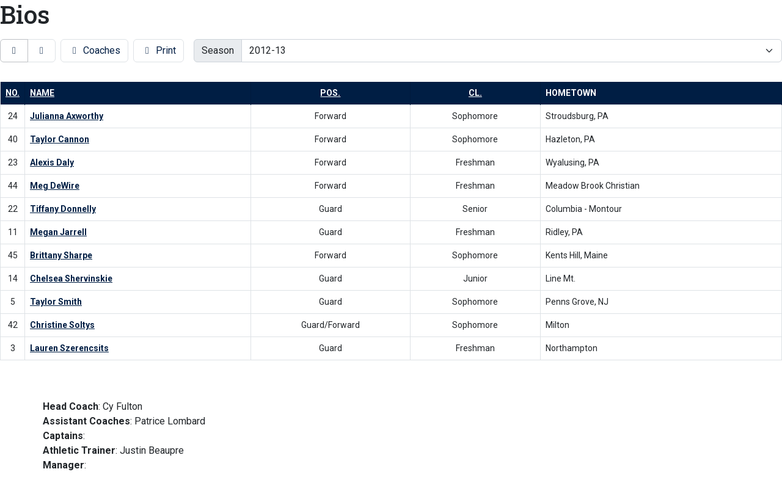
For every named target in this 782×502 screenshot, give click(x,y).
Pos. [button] (330, 93)
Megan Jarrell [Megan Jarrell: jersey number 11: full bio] (58, 232)
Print (158, 50)
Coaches (94, 50)
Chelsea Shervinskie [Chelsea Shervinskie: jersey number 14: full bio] (71, 278)
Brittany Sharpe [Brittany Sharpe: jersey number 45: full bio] (61, 255)
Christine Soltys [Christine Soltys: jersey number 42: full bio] (62, 325)
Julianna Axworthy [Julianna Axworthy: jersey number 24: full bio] (66, 116)
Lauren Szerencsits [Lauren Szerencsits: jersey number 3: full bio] (69, 348)
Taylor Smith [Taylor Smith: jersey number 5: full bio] (56, 302)
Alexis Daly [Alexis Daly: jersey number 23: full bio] (52, 162)
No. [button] (12, 93)
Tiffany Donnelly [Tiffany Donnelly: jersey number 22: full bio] (63, 209)
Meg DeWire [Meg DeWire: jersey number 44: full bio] (54, 186)
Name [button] (42, 93)
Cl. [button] (475, 93)
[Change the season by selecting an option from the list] (511, 50)
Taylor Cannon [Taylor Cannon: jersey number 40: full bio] (59, 139)
